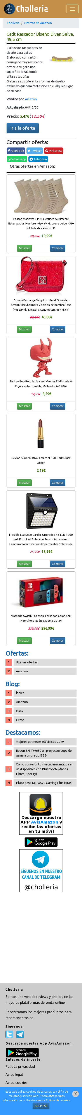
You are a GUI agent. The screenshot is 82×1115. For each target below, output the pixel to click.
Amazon (31, 99)
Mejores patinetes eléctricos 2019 (40, 741)
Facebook (16, 150)
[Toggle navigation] (72, 9)
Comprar (57, 248)
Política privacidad (20, 1066)
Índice (20, 693)
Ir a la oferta (22, 128)
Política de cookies (58, 1100)
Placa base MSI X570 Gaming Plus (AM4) (44, 783)
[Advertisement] (41, 938)
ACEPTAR (41, 1106)
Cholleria (13, 23)
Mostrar (24, 248)
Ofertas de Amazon (38, 23)
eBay (19, 711)
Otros (20, 720)
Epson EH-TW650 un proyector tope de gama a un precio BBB (44, 753)
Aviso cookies (16, 1083)
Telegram (38, 159)
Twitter (35, 150)
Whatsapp (17, 159)
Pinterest (53, 150)
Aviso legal (14, 1074)
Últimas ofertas (27, 662)
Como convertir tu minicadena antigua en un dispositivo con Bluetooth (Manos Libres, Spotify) (44, 769)
